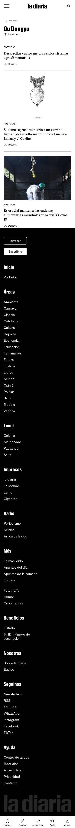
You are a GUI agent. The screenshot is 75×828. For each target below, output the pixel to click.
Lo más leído (13, 561)
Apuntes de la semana (21, 574)
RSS (7, 701)
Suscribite (15, 251)
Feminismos (12, 353)
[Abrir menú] (7, 6)
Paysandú (11, 448)
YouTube (10, 707)
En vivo (9, 580)
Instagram (11, 720)
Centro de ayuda (16, 757)
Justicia (9, 366)
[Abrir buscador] (68, 6)
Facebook (11, 726)
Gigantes (10, 499)
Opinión (9, 385)
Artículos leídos (15, 536)
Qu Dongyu (10, 64)
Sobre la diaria (15, 663)
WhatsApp (11, 713)
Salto (7, 455)
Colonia (9, 436)
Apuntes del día (16, 567)
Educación (12, 347)
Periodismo (12, 523)
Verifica (9, 411)
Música (9, 530)
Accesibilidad (14, 770)
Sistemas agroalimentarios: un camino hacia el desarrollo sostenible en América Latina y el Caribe (35, 134)
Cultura (9, 328)
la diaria (10, 479)
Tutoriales (11, 764)
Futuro (9, 360)
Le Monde (11, 486)
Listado (9, 628)
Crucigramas (13, 603)
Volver (11, 21)
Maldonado (12, 442)
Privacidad (12, 777)
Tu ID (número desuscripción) (17, 636)
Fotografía (11, 590)
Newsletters (13, 694)
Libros (8, 373)
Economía (11, 340)
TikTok (8, 733)
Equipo (9, 669)
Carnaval (10, 308)
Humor (9, 597)
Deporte (10, 334)
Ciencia (9, 315)
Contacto (11, 783)
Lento (8, 492)
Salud (8, 398)
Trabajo (9, 405)
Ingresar (15, 241)
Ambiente (11, 302)
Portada (10, 277)
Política (9, 392)
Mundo (9, 379)
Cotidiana (11, 321)
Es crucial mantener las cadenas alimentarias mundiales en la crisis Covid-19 (36, 214)
